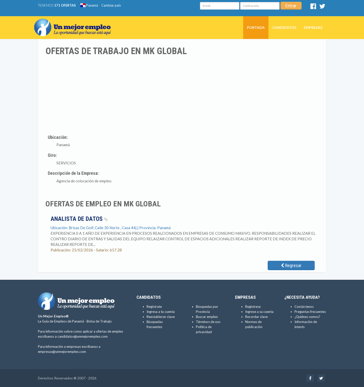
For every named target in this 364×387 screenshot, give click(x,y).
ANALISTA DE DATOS (79, 218)
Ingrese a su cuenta (259, 312)
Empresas (313, 27)
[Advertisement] (182, 94)
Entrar (291, 5)
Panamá (89, 5)
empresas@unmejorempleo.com (62, 352)
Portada (256, 27)
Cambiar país (111, 5)
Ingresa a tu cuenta (161, 312)
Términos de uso (208, 322)
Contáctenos (304, 307)
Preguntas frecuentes (310, 312)
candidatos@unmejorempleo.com (82, 336)
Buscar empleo (207, 317)
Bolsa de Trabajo (99, 321)
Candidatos (284, 27)
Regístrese (253, 307)
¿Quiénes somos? (307, 317)
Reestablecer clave (161, 317)
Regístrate (154, 307)
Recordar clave (256, 317)
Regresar (291, 265)
